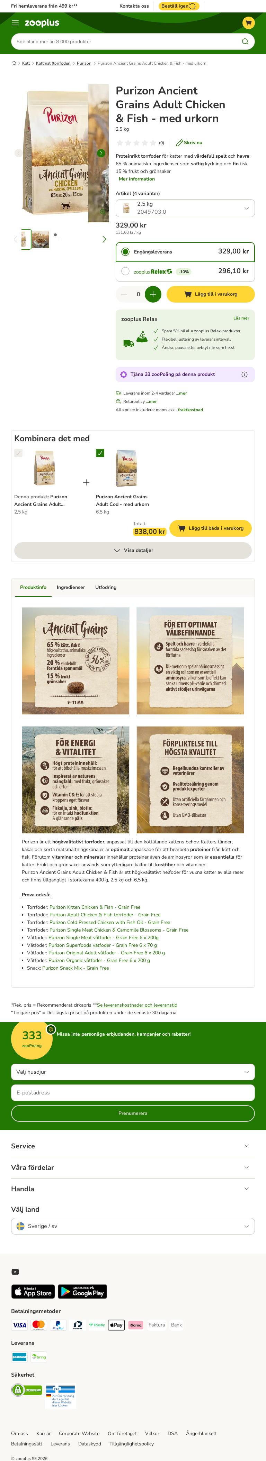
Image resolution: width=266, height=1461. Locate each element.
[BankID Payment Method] (77, 1326)
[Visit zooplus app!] (33, 1297)
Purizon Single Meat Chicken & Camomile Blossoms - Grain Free (119, 930)
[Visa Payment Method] (19, 1326)
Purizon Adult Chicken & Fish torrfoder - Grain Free (105, 915)
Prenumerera (133, 1113)
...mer (181, 393)
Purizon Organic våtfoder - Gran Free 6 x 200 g (99, 960)
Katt (26, 63)
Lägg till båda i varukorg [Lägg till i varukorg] (215, 529)
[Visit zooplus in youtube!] (15, 1272)
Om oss (19, 1433)
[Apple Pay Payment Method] (116, 1326)
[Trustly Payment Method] (97, 1326)
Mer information (137, 179)
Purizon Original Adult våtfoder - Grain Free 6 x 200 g (106, 953)
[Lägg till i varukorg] (211, 294)
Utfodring (105, 587)
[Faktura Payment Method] (157, 1325)
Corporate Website (79, 1433)
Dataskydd (89, 1444)
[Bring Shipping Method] (38, 1358)
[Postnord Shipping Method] (19, 1358)
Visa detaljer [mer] (133, 550)
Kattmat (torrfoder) (53, 63)
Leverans (60, 1444)
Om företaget (122, 1433)
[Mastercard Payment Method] (38, 1326)
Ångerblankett (201, 1433)
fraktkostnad (190, 410)
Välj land (25, 1209)
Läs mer (241, 318)
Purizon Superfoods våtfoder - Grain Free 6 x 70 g (102, 945)
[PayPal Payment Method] (58, 1326)
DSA (173, 1433)
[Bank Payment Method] (176, 1325)
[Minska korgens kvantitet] (124, 294)
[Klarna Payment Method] (135, 1326)
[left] (19, 153)
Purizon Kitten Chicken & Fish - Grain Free (95, 907)
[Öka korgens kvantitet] (153, 294)
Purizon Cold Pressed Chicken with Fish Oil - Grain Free (110, 922)
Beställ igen (179, 6)
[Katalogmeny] (15, 23)
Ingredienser (71, 587)
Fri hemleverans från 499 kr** (44, 6)
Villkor (152, 1433)
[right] (101, 153)
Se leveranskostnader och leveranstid (137, 1005)
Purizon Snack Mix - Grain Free (75, 968)
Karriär (43, 1433)
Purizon (84, 63)
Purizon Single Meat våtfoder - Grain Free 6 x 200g (103, 937)
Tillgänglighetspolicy (131, 1444)
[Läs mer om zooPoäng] (244, 374)
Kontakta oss (134, 6)
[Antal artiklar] (138, 294)
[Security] (26, 1391)
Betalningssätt (26, 1444)
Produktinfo (33, 587)
